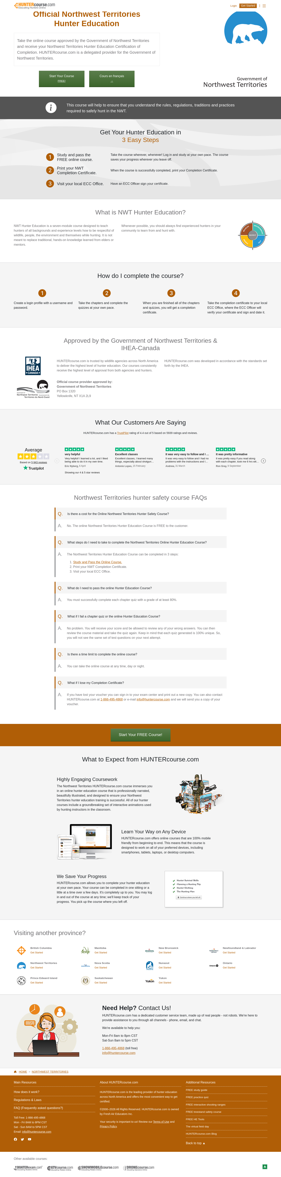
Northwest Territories (50, 1071)
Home (23, 1071)
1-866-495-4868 (112, 699)
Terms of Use (161, 1121)
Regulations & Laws (27, 1100)
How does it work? (27, 1092)
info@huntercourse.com (153, 699)
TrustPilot (123, 433)
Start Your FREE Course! (140, 735)
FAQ (38, 1108)
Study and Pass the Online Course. (97, 562)
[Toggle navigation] (264, 6)
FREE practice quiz (197, 1097)
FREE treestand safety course (203, 1111)
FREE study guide (196, 1090)
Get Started (248, 5)
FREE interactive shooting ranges (206, 1104)
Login (233, 5)
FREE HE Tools (195, 1119)
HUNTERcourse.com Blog (201, 1133)
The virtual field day (197, 1126)
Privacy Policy (108, 1126)
